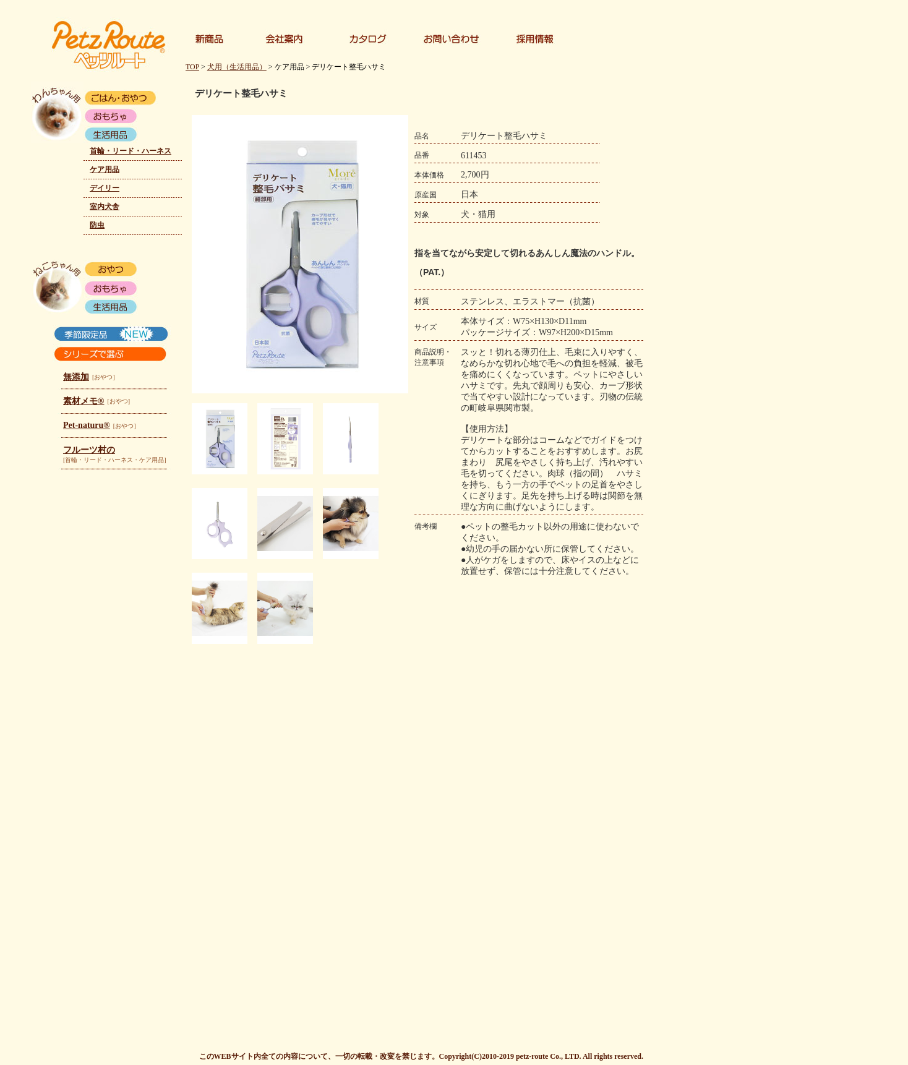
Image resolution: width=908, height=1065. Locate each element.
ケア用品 (104, 169)
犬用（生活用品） (237, 66)
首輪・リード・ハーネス (130, 151)
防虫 (97, 225)
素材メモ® (83, 401)
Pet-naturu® (86, 425)
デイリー (104, 188)
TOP (192, 66)
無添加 (76, 377)
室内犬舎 (104, 206)
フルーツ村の (89, 450)
